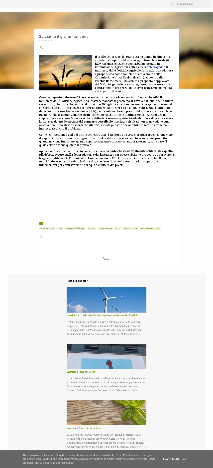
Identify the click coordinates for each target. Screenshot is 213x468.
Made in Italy (130, 228)
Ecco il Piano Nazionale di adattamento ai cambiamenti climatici (102, 315)
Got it (187, 459)
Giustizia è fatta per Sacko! (81, 371)
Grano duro (105, 228)
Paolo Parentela (150, 228)
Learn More (171, 459)
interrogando (156, 67)
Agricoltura (47, 228)
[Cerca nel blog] (192, 4)
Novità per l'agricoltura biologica (85, 428)
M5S (118, 228)
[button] (41, 47)
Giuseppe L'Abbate (75, 228)
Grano (91, 228)
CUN (60, 228)
